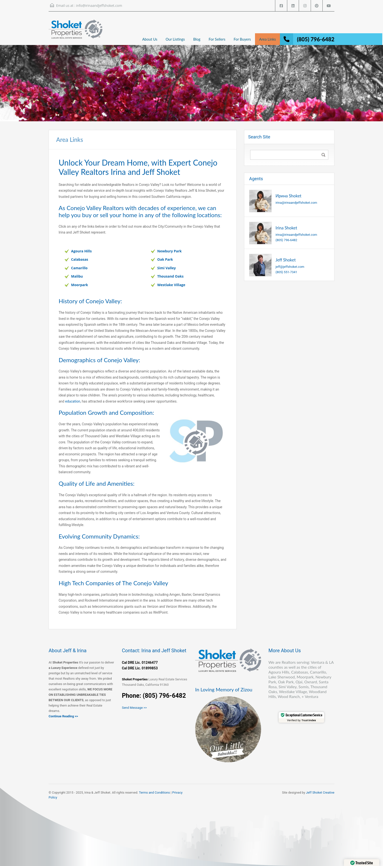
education (72, 401)
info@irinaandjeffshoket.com (99, 5)
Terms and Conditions (154, 792)
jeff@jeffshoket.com (290, 267)
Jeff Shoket (286, 259)
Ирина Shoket (288, 195)
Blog (196, 39)
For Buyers (242, 39)
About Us (149, 39)
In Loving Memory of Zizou (223, 689)
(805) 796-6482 (315, 39)
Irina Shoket (286, 227)
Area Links (267, 39)
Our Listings (175, 39)
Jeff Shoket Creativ (319, 792)
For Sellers (217, 39)
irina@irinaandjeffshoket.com (296, 202)
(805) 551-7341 (286, 272)
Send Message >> (134, 707)
